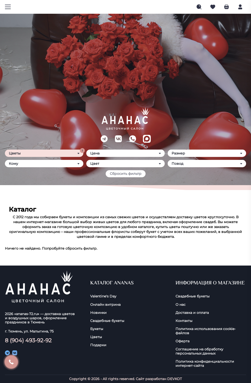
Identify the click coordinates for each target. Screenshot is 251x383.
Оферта (182, 341)
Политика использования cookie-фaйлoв (206, 331)
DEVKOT (174, 379)
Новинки (98, 313)
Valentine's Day (103, 296)
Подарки (98, 345)
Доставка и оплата (192, 313)
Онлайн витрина (105, 305)
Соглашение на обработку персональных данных (199, 351)
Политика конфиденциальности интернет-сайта (205, 363)
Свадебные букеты (107, 321)
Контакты (184, 321)
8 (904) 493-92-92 (28, 340)
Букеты (96, 329)
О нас (181, 305)
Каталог (22, 209)
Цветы (96, 337)
